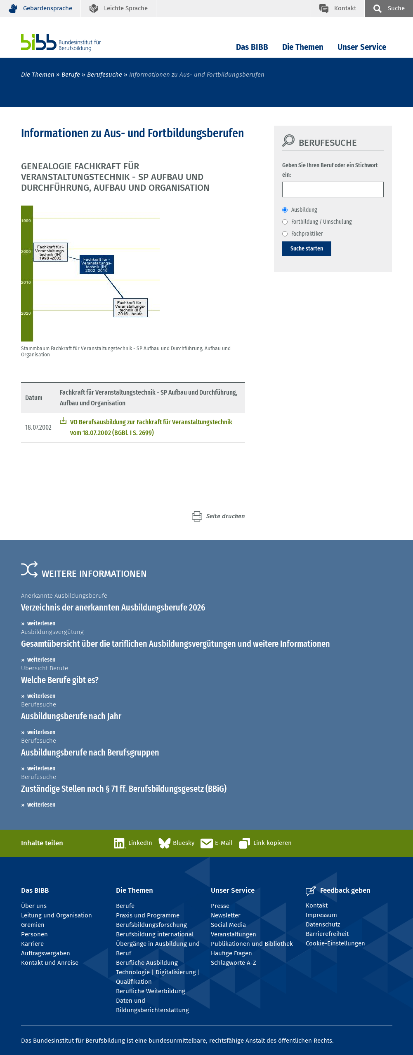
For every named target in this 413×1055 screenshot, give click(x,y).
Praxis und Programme (147, 915)
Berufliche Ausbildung (147, 962)
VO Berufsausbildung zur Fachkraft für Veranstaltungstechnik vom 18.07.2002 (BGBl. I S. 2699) (151, 427)
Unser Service (361, 47)
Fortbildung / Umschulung (321, 221)
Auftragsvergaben (45, 953)
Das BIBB (252, 47)
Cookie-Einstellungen (335, 943)
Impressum (321, 915)
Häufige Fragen (231, 953)
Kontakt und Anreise (49, 962)
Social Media (228, 925)
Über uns (34, 906)
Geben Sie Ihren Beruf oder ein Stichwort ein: (330, 169)
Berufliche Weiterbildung (150, 991)
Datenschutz (323, 924)
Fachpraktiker (307, 233)
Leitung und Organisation (56, 915)
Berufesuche (104, 74)
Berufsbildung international (155, 934)
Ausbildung (304, 209)
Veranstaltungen (233, 934)
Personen (34, 934)
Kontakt (317, 905)
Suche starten (306, 248)
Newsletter (226, 915)
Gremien (33, 925)
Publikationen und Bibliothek (252, 943)
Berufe (70, 74)
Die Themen (302, 47)
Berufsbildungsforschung (151, 925)
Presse (220, 906)
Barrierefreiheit (327, 934)
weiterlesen (41, 623)
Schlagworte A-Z (233, 962)
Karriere (32, 943)
